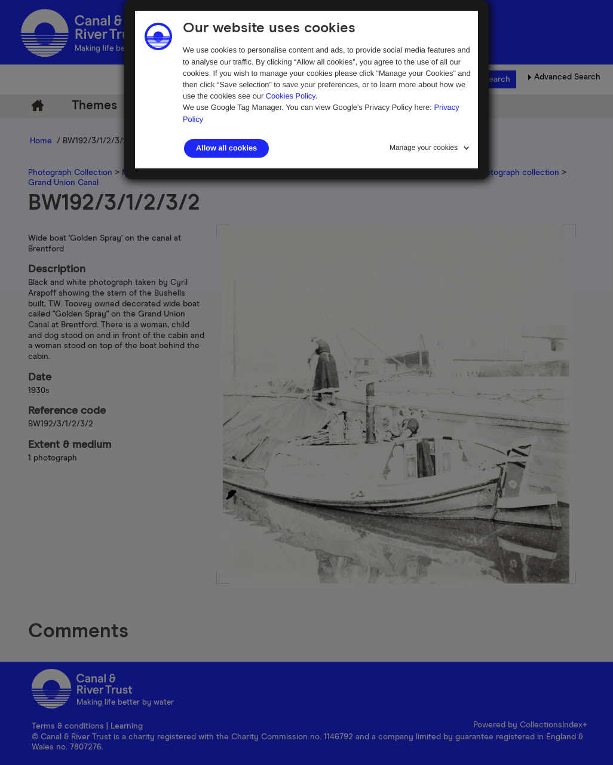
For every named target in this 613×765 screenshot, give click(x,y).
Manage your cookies (424, 147)
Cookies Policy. (292, 95)
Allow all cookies (226, 148)
